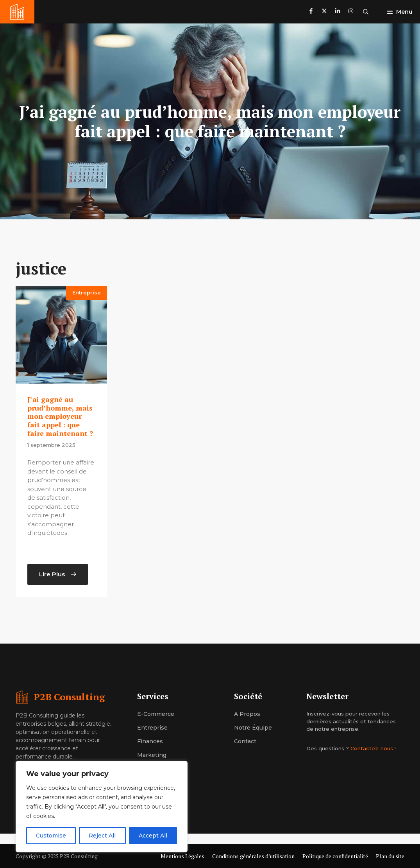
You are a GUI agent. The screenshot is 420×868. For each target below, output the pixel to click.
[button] (366, 11)
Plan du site (390, 856)
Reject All (102, 835)
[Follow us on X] (324, 12)
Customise (51, 835)
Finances (150, 741)
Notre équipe (253, 727)
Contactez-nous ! (373, 748)
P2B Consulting (69, 696)
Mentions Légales (182, 856)
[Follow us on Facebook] (311, 12)
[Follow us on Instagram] (351, 12)
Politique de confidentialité (335, 856)
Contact (245, 741)
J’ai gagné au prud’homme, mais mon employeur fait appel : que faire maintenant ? (60, 416)
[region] (102, 806)
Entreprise (86, 292)
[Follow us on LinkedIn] (337, 12)
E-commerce (155, 713)
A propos (247, 713)
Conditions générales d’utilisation (253, 856)
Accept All (153, 835)
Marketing (151, 755)
